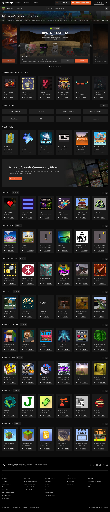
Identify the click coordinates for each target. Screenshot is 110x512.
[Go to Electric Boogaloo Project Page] (10, 142)
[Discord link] (100, 465)
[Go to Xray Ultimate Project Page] (64, 340)
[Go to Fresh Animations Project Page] (10, 340)
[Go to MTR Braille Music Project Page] (28, 274)
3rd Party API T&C (28, 489)
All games (4, 478)
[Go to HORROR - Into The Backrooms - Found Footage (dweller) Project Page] (100, 373)
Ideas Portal (48, 481)
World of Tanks (6, 498)
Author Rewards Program (30, 484)
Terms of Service (6, 507)
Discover (10, 8)
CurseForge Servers (50, 495)
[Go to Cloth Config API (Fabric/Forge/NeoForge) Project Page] (46, 406)
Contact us (70, 484)
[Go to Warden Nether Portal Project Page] (100, 88)
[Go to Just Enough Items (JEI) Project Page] (28, 406)
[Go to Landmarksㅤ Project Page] (100, 208)
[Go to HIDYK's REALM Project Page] (46, 274)
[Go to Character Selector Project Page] (64, 142)
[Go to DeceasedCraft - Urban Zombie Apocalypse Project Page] (28, 373)
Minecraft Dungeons (7, 495)
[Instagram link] (90, 465)
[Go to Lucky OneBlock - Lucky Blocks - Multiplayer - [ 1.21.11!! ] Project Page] (46, 439)
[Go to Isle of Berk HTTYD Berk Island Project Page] (64, 439)
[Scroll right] (106, 193)
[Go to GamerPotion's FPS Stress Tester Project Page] (100, 439)
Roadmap (47, 489)
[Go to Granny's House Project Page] (64, 307)
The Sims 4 (5, 487)
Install (82, 60)
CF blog (47, 484)
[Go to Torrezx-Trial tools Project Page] (100, 274)
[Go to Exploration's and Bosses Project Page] (10, 241)
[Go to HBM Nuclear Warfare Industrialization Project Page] (82, 241)
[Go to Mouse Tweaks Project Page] (82, 406)
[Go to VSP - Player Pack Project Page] (46, 241)
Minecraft (4, 481)
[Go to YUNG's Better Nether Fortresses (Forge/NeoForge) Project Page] (46, 88)
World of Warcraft (7, 484)
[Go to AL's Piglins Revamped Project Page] (64, 88)
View (67, 60)
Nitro (89, 487)
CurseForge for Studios (94, 481)
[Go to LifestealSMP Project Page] (10, 208)
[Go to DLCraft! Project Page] (28, 241)
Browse (19, 3)
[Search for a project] (75, 8)
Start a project (27, 478)
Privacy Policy (16, 507)
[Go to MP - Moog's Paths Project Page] (82, 142)
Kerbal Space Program (8, 492)
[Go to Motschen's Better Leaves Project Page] (100, 340)
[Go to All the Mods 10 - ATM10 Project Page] (10, 373)
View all (15, 192)
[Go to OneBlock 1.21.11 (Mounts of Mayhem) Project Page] (28, 439)
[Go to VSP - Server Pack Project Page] (100, 241)
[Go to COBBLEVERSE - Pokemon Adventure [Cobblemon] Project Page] (46, 373)
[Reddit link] (107, 465)
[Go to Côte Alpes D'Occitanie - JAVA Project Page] (28, 307)
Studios (36, 3)
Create (27, 3)
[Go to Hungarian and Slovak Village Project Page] (100, 307)
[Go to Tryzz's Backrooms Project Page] (82, 307)
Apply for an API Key (29, 487)
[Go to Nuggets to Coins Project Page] (10, 274)
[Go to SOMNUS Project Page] (46, 307)
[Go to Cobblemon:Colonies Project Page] (82, 208)
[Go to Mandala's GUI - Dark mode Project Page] (82, 340)
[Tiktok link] (94, 465)
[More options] (106, 3)
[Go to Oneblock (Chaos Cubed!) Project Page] (10, 439)
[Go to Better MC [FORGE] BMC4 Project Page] (64, 373)
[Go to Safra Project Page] (46, 208)
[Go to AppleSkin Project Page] (100, 406)
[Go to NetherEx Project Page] (82, 88)
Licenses (25, 507)
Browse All (18, 8)
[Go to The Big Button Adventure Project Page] (10, 307)
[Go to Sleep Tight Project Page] (64, 208)
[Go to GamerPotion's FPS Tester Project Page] (82, 439)
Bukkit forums (49, 492)
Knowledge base (71, 478)
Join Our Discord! (50, 478)
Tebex (89, 484)
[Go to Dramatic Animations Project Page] (64, 274)
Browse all (104, 105)
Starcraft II (5, 489)
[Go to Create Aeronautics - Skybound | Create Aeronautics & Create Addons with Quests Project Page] (100, 142)
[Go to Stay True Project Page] (46, 340)
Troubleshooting (71, 481)
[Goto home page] (7, 3)
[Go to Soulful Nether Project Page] (28, 88)
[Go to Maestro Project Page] (28, 142)
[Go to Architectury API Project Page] (64, 406)
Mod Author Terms (34, 507)
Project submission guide (30, 481)
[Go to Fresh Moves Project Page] (28, 340)
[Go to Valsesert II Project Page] (64, 241)
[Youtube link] (97, 465)
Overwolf (90, 478)
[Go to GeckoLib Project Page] (10, 406)
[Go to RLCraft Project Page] (82, 373)
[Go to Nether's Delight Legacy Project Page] (10, 88)
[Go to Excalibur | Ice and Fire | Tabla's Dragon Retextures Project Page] (82, 274)
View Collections (15, 179)
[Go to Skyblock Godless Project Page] (46, 142)
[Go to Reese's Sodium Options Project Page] (28, 208)
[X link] (104, 465)
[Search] (106, 8)
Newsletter (48, 487)
